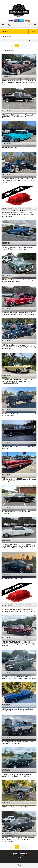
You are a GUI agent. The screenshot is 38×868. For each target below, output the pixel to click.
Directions (26, 855)
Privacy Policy (19, 855)
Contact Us (12, 855)
